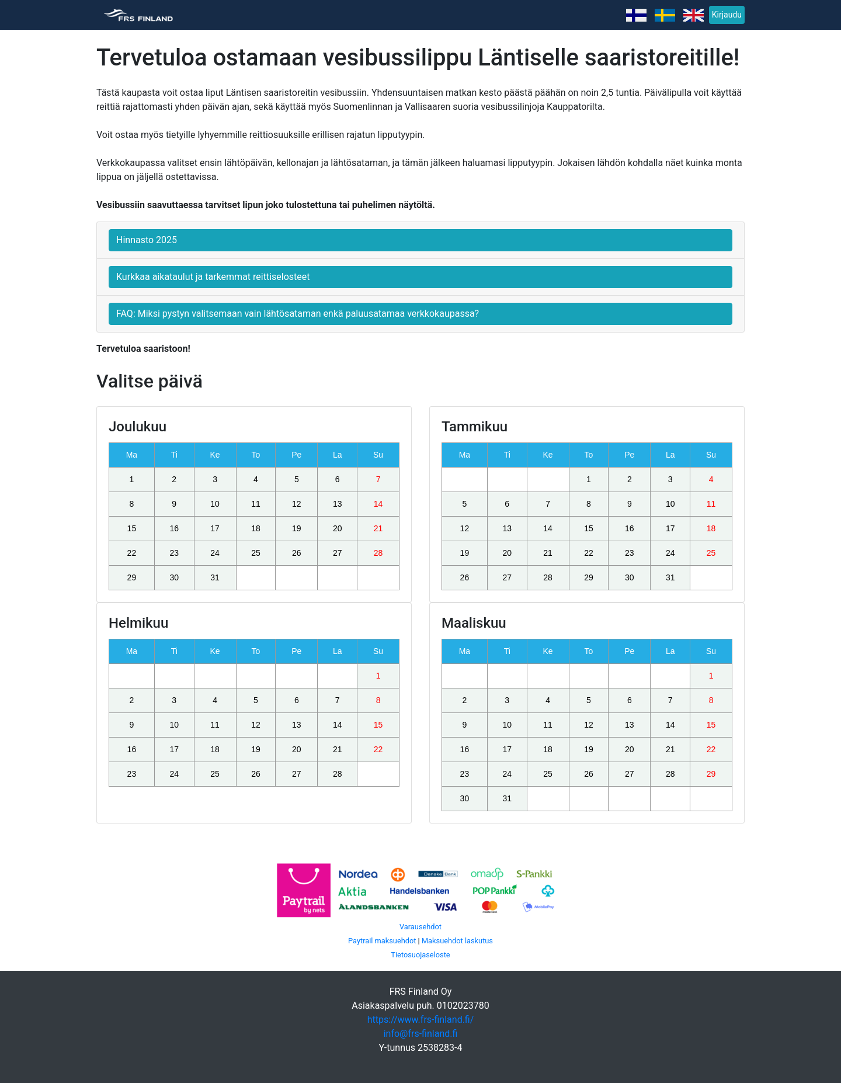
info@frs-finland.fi (421, 1033)
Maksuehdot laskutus (457, 940)
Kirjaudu (727, 14)
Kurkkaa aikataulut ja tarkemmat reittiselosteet (213, 276)
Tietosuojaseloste (420, 954)
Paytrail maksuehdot (382, 940)
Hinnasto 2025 (146, 239)
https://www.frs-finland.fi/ (420, 1019)
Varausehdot (420, 926)
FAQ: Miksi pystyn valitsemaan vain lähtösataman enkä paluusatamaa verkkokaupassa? (297, 313)
